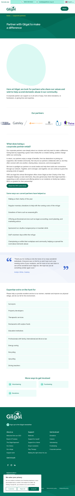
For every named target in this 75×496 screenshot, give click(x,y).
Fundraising (46, 384)
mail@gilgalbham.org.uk (45, 2)
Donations (14, 393)
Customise (11, 489)
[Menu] (64, 9)
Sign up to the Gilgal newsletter (19, 424)
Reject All (22, 489)
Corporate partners (19, 16)
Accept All (33, 489)
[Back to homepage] (11, 8)
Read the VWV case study (17, 186)
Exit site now (5, 2)
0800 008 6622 (27, 2)
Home (8, 16)
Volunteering (15, 384)
